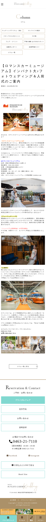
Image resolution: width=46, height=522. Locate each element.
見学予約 (23, 409)
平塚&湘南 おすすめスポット (34, 41)
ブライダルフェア (8, 520)
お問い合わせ (23, 418)
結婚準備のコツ (34, 47)
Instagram (35, 456)
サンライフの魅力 (34, 30)
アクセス (22, 520)
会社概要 (13, 500)
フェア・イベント (12, 41)
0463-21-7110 (25, 441)
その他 (34, 36)
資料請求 (23, 427)
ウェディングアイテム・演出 (11, 30)
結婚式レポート (12, 47)
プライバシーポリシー (28, 500)
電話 (31, 520)
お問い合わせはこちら (8, 333)
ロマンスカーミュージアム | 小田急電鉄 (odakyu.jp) (23, 175)
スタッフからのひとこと (12, 36)
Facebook (13, 456)
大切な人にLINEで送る (24, 465)
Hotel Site (23, 474)
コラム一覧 (11, 52)
